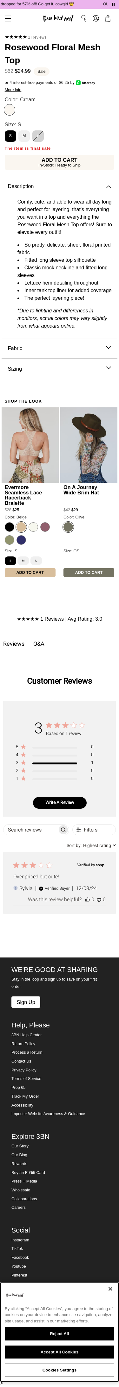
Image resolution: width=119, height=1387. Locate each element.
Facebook (20, 1257)
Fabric (59, 348)
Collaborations (24, 1199)
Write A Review (59, 802)
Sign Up (26, 1002)
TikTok (17, 1248)
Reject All (59, 1333)
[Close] (110, 1289)
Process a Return (26, 1052)
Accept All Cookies (60, 1352)
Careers (18, 1207)
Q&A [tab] (38, 643)
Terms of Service (26, 1078)
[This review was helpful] (87, 899)
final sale (40, 148)
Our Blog (19, 1155)
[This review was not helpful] (99, 899)
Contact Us (21, 1061)
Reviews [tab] (13, 643)
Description (59, 186)
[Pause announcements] (113, 4)
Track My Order (25, 1096)
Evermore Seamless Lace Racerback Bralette (23, 494)
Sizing (59, 369)
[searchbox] (30, 830)
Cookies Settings (60, 1370)
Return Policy (23, 1044)
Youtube (18, 1266)
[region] (55, 748)
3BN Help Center (26, 1035)
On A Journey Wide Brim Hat (81, 489)
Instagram (20, 1240)
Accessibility (22, 1105)
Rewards (19, 1164)
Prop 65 (18, 1087)
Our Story (20, 1146)
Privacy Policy (23, 1070)
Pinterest (19, 1275)
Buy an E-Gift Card (28, 1172)
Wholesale (20, 1190)
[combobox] (91, 845)
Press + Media (24, 1181)
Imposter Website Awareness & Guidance (48, 1114)
